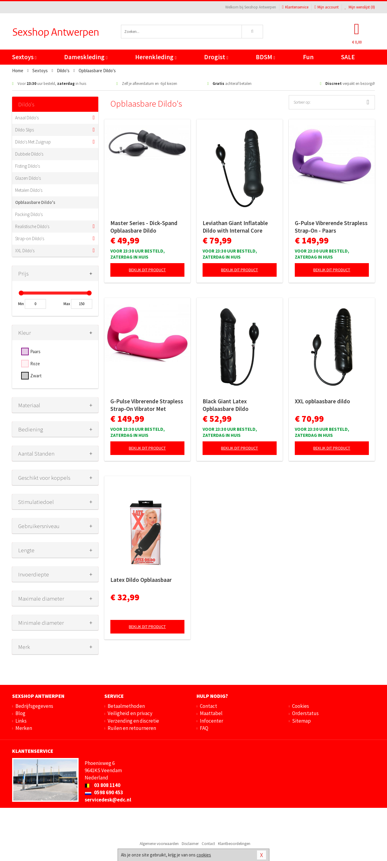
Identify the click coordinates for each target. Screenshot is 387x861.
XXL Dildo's (24, 250)
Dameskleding (85, 57)
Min (21, 303)
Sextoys (24, 57)
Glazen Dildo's (28, 178)
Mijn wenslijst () (360, 7)
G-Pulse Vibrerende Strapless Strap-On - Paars (331, 226)
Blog (20, 713)
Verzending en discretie (133, 720)
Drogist (216, 57)
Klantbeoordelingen (234, 843)
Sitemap (301, 720)
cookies (204, 855)
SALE (348, 57)
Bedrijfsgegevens (34, 706)
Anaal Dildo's (27, 118)
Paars (35, 351)
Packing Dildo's (29, 214)
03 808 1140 (102, 785)
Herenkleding (155, 57)
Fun (308, 57)
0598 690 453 (104, 792)
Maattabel (211, 713)
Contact (208, 706)
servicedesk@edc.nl (108, 799)
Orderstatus (305, 713)
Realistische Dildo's (32, 226)
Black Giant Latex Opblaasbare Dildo (226, 405)
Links (21, 720)
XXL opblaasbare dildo (322, 401)
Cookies (300, 706)
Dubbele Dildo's (29, 154)
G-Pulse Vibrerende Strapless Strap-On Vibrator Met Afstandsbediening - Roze (146, 405)
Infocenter (211, 720)
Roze (35, 363)
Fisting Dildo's (27, 166)
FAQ (204, 728)
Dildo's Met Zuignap (33, 142)
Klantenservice (295, 7)
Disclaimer (190, 843)
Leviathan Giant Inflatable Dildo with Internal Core (235, 226)
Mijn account (326, 7)
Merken (23, 728)
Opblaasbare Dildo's (35, 202)
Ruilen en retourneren (132, 728)
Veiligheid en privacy (130, 713)
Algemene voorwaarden (159, 843)
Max (66, 303)
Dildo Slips (24, 130)
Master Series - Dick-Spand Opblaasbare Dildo (143, 226)
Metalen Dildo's (28, 190)
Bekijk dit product (147, 269)
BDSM (265, 57)
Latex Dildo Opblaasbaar (141, 579)
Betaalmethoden (126, 706)
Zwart (36, 376)
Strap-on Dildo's (29, 238)
